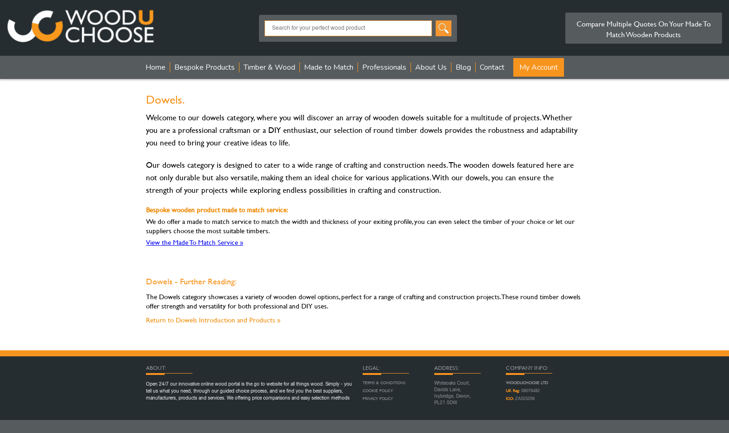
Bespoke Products (204, 67)
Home (156, 67)
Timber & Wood (269, 67)
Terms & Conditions (384, 383)
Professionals (384, 67)
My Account (538, 67)
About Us (431, 67)
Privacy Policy (378, 398)
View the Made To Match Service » (194, 242)
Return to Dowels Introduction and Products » (213, 320)
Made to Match (328, 67)
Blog (463, 67)
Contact (492, 67)
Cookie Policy (378, 390)
